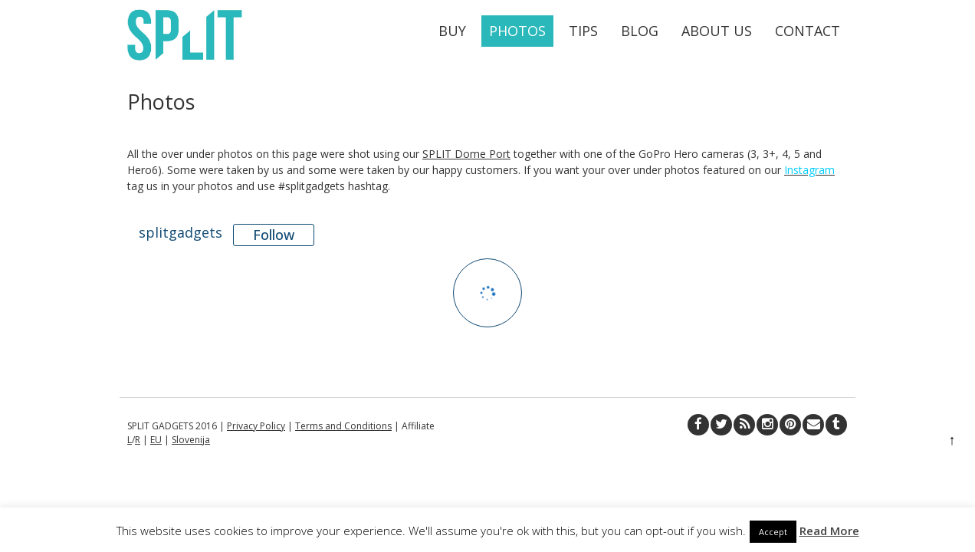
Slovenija (191, 439)
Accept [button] (773, 531)
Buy (452, 30)
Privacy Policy (256, 425)
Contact (807, 30)
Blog (639, 30)
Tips (583, 30)
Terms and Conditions (343, 425)
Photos (517, 30)
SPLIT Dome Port (466, 153)
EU (156, 439)
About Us (716, 30)
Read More (829, 530)
